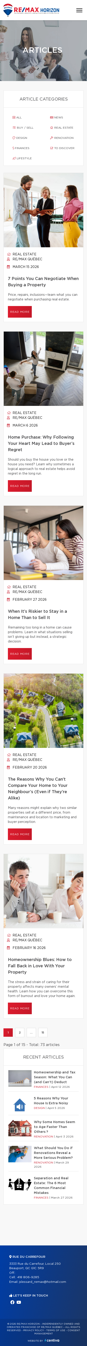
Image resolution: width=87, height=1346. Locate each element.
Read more (19, 311)
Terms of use (55, 1330)
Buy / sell (23, 127)
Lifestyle (22, 158)
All (17, 117)
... (31, 1032)
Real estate (61, 127)
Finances (21, 148)
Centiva (52, 1340)
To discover (62, 148)
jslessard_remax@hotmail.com (42, 1282)
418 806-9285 (28, 1277)
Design (20, 138)
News (56, 117)
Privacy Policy (33, 1330)
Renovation (62, 138)
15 (43, 1032)
